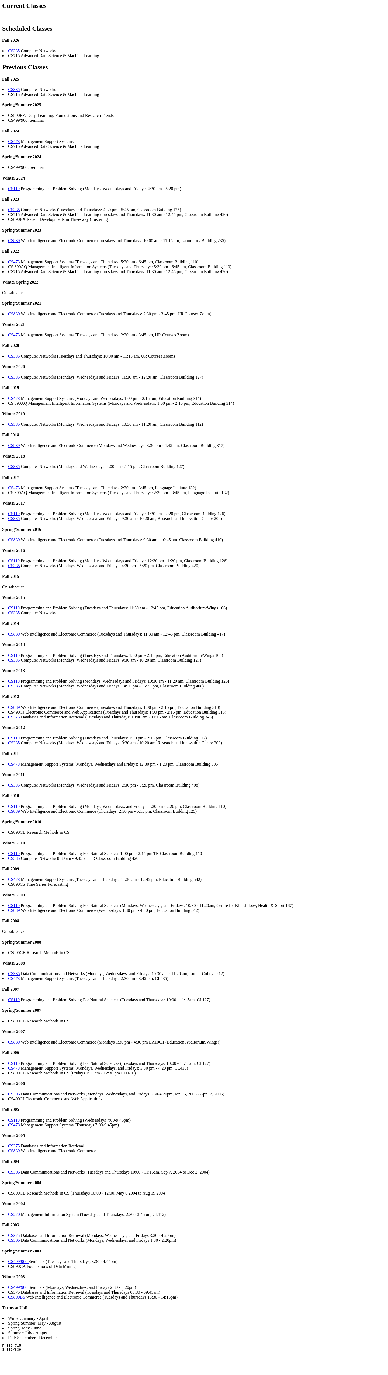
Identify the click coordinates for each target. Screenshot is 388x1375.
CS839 (14, 240)
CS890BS (16, 1297)
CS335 (14, 50)
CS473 (14, 141)
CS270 (14, 1214)
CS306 (14, 1094)
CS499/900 (18, 1261)
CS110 (14, 188)
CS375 (14, 717)
